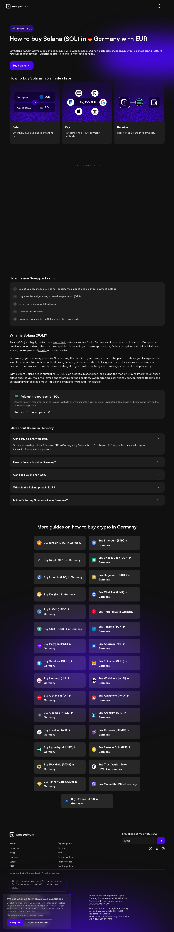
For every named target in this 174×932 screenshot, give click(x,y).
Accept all (15, 922)
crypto (42, 350)
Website (21, 412)
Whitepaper (41, 412)
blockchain (59, 342)
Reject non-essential (38, 922)
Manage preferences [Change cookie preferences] (17, 915)
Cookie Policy (36, 915)
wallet (84, 366)
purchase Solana (52, 358)
